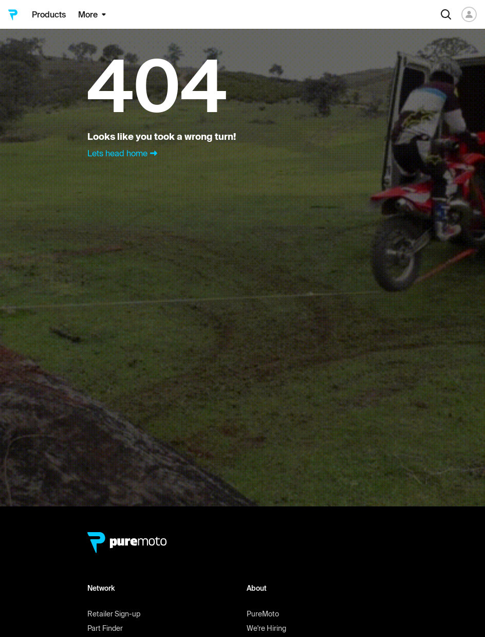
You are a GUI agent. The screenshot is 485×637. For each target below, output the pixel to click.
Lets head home (123, 153)
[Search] (446, 14)
